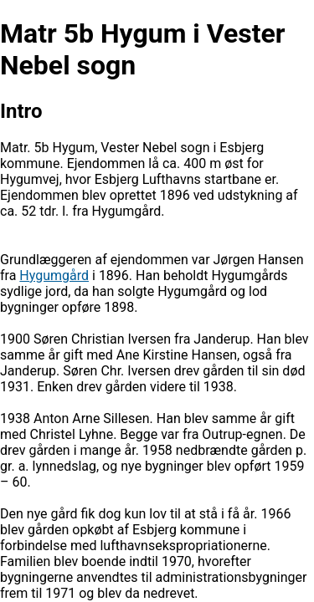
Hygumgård (54, 275)
